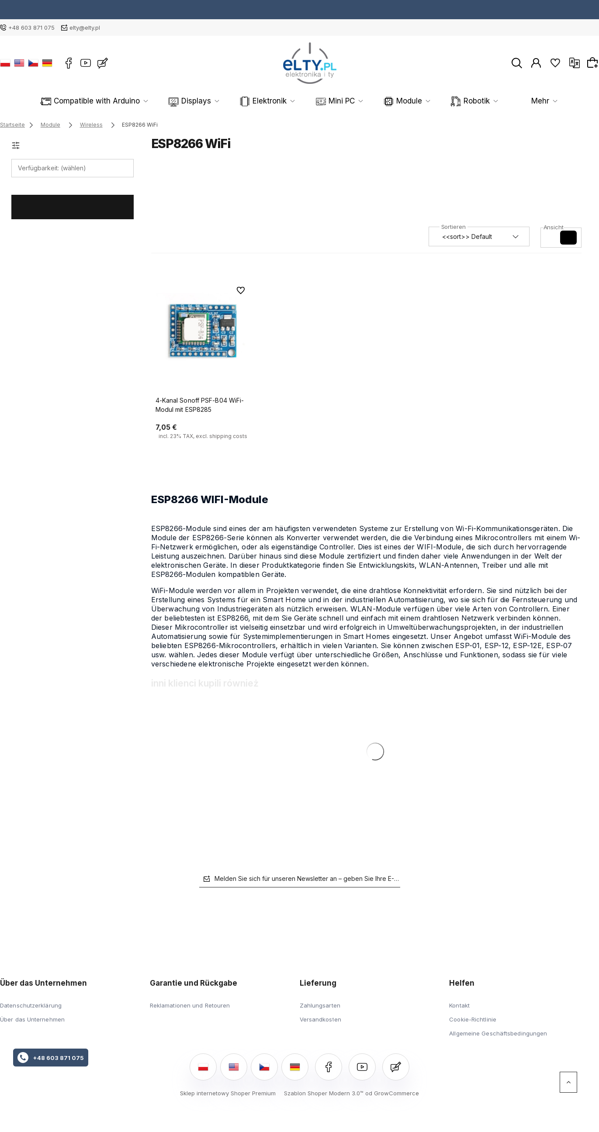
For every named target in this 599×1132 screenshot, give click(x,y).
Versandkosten (320, 1019)
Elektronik (245, 101)
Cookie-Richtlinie (472, 1019)
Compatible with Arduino (102, 101)
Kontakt (459, 1005)
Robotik (415, 101)
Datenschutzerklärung (31, 1005)
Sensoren (474, 101)
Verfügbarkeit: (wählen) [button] (52, 168)
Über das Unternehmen (32, 1019)
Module (359, 101)
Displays (184, 101)
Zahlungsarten (320, 1005)
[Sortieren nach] (479, 236)
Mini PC (303, 101)
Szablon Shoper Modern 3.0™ (324, 1093)
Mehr (529, 101)
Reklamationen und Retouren (190, 1005)
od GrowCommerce (392, 1093)
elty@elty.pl (84, 27)
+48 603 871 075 (31, 27)
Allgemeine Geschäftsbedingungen (498, 1033)
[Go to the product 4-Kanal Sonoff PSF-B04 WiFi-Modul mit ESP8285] (203, 330)
